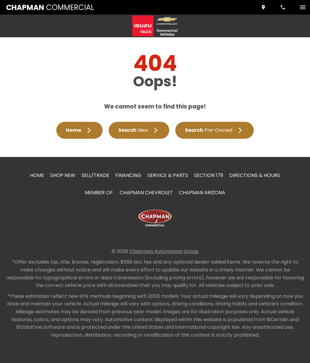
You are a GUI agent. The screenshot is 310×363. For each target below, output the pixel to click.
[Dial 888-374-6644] (283, 7)
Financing (128, 175)
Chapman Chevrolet (146, 192)
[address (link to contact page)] (264, 7)
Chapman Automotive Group (164, 251)
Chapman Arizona (202, 192)
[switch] (302, 7)
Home (37, 175)
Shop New (62, 175)
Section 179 (208, 175)
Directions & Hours (254, 175)
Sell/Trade (95, 175)
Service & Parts (167, 175)
